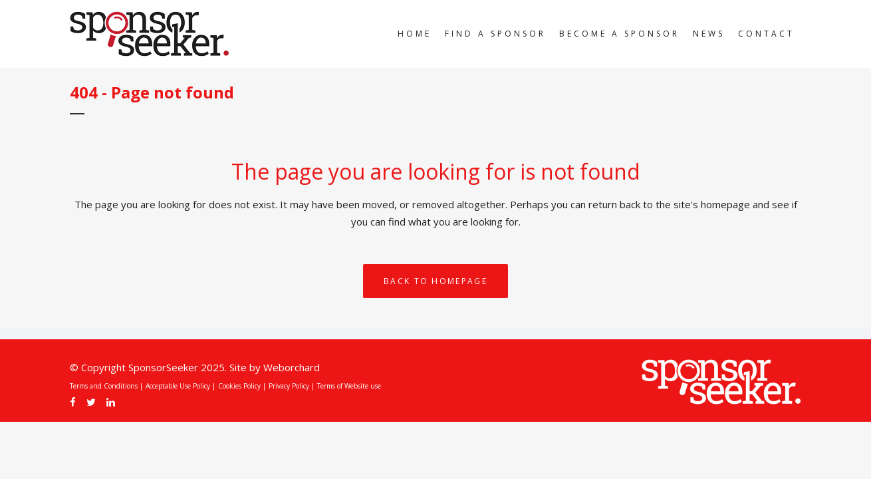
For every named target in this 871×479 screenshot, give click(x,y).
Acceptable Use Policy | (180, 386)
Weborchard (291, 367)
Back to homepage (435, 281)
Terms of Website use (349, 386)
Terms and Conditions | (106, 386)
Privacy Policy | (291, 386)
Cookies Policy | (242, 386)
